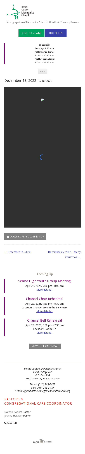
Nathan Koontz (13, 412)
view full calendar (45, 346)
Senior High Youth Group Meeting (44, 281)
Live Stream (31, 33)
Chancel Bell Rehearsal (44, 320)
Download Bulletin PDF (25, 236)
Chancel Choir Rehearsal (44, 299)
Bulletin (56, 33)
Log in (36, 441)
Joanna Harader (13, 415)
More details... (44, 289)
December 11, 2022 (17, 252)
